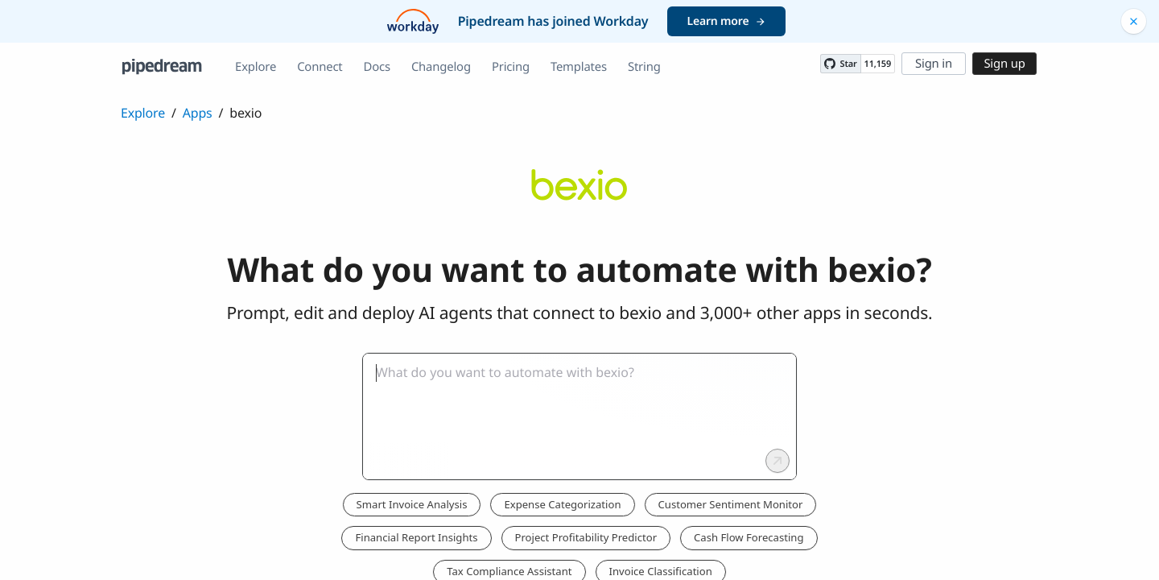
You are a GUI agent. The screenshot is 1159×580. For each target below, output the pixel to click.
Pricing (511, 67)
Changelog (441, 67)
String (644, 67)
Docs (377, 67)
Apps (197, 113)
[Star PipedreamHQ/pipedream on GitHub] (840, 63)
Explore (255, 67)
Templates (579, 67)
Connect (319, 67)
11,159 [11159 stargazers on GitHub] (877, 64)
